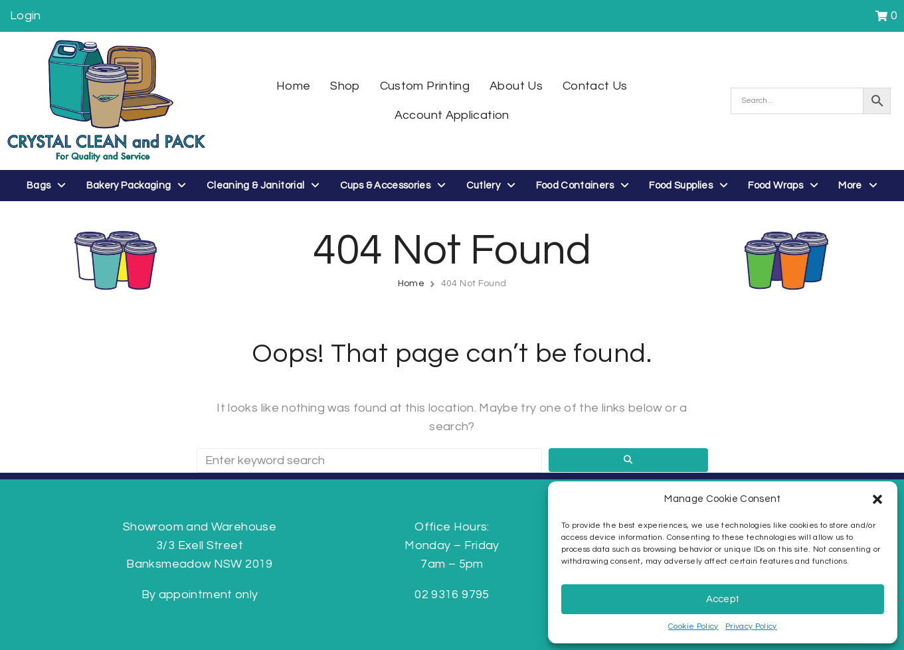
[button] (877, 499)
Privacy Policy (751, 626)
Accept (723, 599)
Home (411, 283)
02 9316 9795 (451, 594)
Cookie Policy (693, 626)
